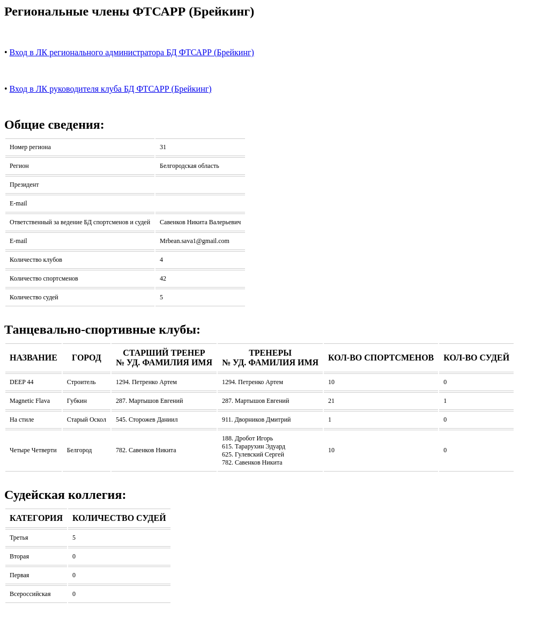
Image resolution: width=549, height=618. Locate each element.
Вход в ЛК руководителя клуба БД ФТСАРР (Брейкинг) (111, 88)
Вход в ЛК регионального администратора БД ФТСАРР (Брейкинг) (132, 52)
